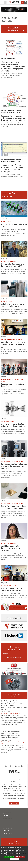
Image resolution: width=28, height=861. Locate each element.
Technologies (5, 421)
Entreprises (19, 339)
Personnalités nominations (8, 261)
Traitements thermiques (8, 58)
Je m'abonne (14, 803)
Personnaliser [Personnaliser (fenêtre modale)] (14, 859)
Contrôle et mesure (6, 301)
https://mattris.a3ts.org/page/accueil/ (11, 713)
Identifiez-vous (25, 2)
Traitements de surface (16, 461)
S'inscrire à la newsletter (14, 657)
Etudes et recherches (7, 221)
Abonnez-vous (22, 2)
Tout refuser (20, 856)
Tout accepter (9, 856)
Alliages (11, 421)
